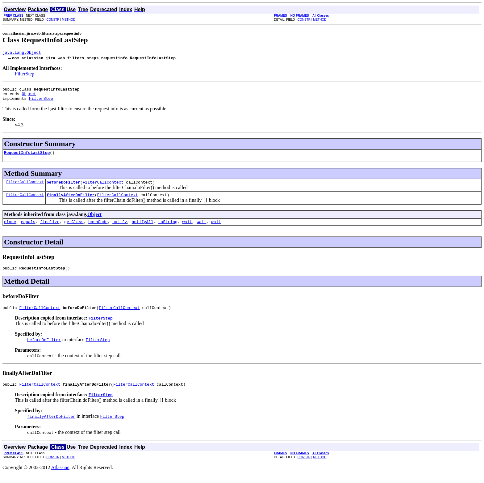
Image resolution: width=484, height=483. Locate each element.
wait (187, 229)
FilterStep (24, 74)
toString (167, 229)
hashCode (97, 229)
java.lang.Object (21, 53)
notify (119, 229)
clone (10, 229)
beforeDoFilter (63, 187)
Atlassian (60, 477)
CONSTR (52, 19)
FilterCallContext (25, 187)
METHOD (68, 19)
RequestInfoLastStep (27, 157)
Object (29, 96)
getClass (73, 229)
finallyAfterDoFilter (71, 201)
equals (28, 229)
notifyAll (142, 229)
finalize (49, 229)
